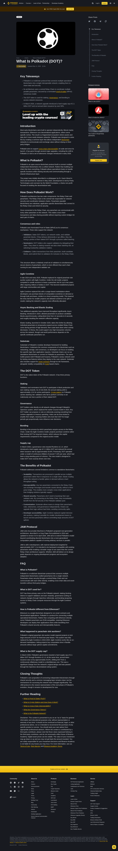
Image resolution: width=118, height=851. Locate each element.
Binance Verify (94, 815)
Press (32, 791)
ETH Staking (54, 804)
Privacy (33, 798)
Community (34, 804)
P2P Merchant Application (77, 781)
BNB (91, 786)
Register (104, 3)
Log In (97, 3)
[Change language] (110, 3)
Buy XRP (73, 822)
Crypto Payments (55, 788)
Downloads (34, 811)
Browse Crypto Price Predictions (79, 808)
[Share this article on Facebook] (95, 21)
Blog (32, 802)
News (32, 788)
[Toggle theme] (114, 3)
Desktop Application (36, 814)
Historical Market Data (96, 791)
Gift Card (53, 798)
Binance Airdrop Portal (96, 820)
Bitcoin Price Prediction (76, 810)
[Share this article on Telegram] (100, 21)
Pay (52, 786)
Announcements (35, 786)
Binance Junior (54, 791)
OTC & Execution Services (97, 788)
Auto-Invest (54, 802)
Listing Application (75, 784)
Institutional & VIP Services (77, 786)
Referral (92, 784)
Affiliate (92, 781)
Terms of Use (102, 841)
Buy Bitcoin (73, 817)
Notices (33, 809)
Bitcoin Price (74, 803)
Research (53, 809)
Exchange (53, 781)
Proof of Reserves (95, 795)
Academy (53, 795)
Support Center (94, 806)
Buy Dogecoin (74, 824)
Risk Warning (34, 807)
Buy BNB (73, 820)
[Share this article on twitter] (89, 21)
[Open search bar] (92, 3)
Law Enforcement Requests (97, 822)
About (32, 781)
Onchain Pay (74, 791)
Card (52, 793)
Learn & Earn (74, 799)
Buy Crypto (53, 784)
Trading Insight (94, 793)
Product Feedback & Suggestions (98, 808)
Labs (72, 788)
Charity (52, 811)
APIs (91, 813)
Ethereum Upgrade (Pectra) (78, 815)
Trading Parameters (95, 817)
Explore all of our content (59, 769)
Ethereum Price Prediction (77, 813)
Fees (91, 810)
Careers (33, 784)
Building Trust (34, 800)
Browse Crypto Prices (76, 801)
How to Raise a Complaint (97, 824)
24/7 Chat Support (95, 803)
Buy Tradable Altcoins (76, 829)
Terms (32, 795)
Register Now (98, 160)
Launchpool (54, 800)
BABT (52, 807)
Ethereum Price (75, 806)
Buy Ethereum (74, 826)
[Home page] (12, 3)
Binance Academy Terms (21, 842)
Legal (32, 793)
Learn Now (70, 9)
